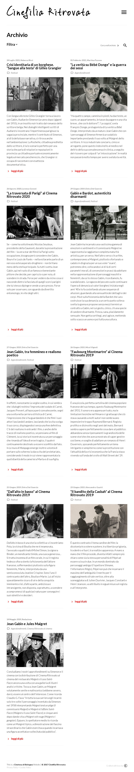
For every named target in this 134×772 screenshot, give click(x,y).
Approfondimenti (82, 72)
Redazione (27, 619)
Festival (14, 72)
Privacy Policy (12, 767)
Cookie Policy (25, 767)
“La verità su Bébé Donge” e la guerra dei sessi (98, 66)
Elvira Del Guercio (93, 188)
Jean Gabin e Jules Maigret (27, 624)
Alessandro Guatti (94, 487)
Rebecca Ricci (27, 60)
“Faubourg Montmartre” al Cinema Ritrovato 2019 (96, 353)
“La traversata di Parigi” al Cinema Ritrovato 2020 (32, 194)
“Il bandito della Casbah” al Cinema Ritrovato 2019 (96, 493)
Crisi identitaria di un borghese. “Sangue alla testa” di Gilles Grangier (34, 66)
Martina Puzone (94, 60)
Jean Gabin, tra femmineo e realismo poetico (34, 353)
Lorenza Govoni (29, 188)
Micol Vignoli (91, 347)
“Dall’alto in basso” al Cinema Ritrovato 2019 (28, 493)
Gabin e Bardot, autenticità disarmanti (90, 194)
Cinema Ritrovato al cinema (39, 628)
